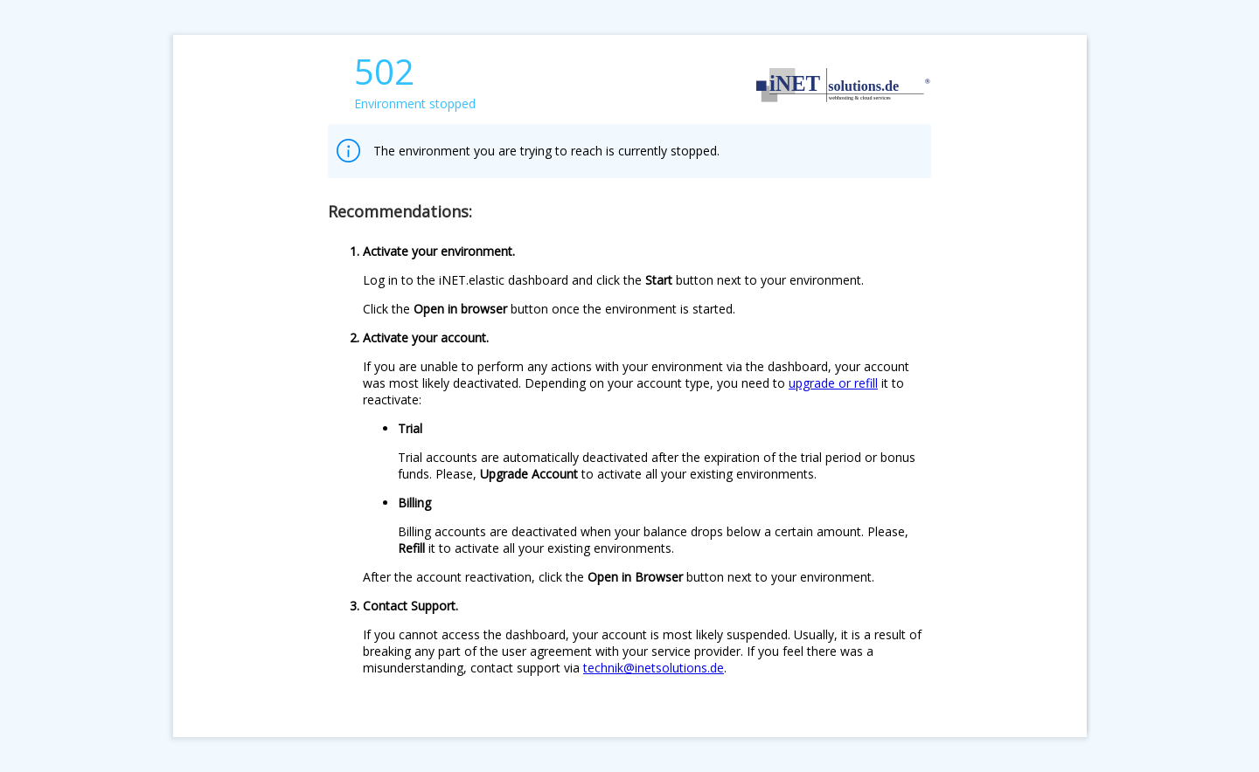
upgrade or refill (833, 383)
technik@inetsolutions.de (653, 667)
